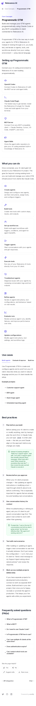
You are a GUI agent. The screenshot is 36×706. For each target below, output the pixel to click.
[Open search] (29, 3)
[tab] (6, 360)
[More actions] (33, 3)
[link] (18, 85)
